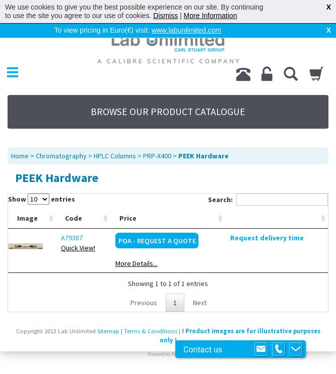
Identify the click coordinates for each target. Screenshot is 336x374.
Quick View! (78, 247)
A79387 (72, 237)
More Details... (136, 263)
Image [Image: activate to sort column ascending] (27, 218)
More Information (210, 16)
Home (20, 155)
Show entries (41, 199)
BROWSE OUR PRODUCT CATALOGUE (168, 112)
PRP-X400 (157, 155)
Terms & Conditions (150, 331)
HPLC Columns (115, 155)
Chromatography (61, 155)
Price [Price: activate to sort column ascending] (128, 218)
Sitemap (108, 331)
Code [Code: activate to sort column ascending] (73, 218)
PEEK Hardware (203, 155)
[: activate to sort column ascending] (276, 218)
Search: (268, 200)
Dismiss (165, 16)
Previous (143, 302)
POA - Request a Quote (157, 240)
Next (200, 302)
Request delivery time (267, 237)
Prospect (180, 354)
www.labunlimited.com (187, 30)
